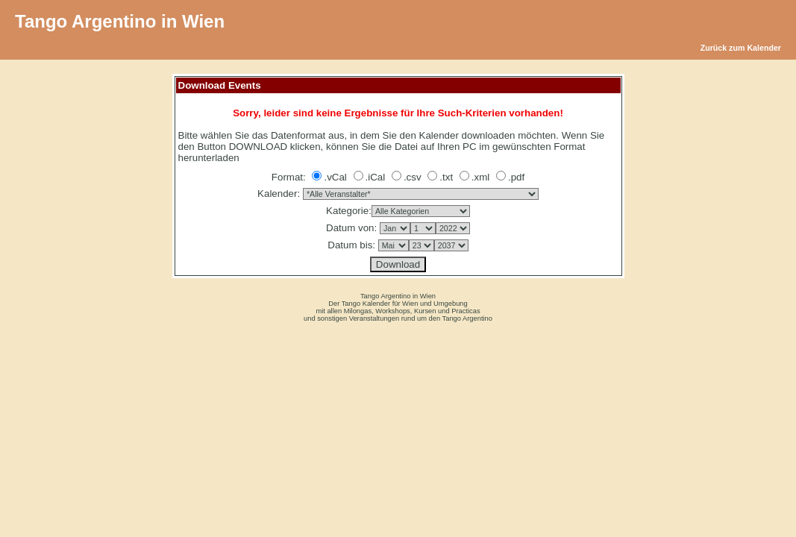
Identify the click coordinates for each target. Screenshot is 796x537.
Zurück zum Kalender (741, 47)
